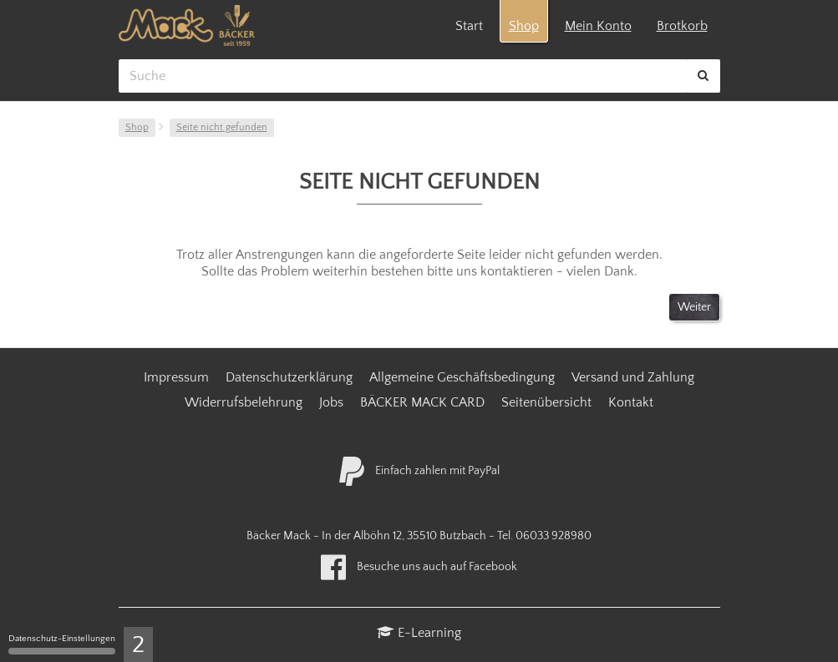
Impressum (176, 377)
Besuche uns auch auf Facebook (419, 567)
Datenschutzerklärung (289, 377)
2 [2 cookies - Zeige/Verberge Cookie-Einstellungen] (138, 645)
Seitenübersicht (546, 402)
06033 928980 (553, 536)
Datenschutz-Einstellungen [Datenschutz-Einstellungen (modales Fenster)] (61, 644)
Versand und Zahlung (632, 377)
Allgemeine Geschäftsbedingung (462, 377)
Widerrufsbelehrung (243, 402)
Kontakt (630, 402)
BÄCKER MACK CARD (422, 402)
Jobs (331, 402)
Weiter (694, 307)
